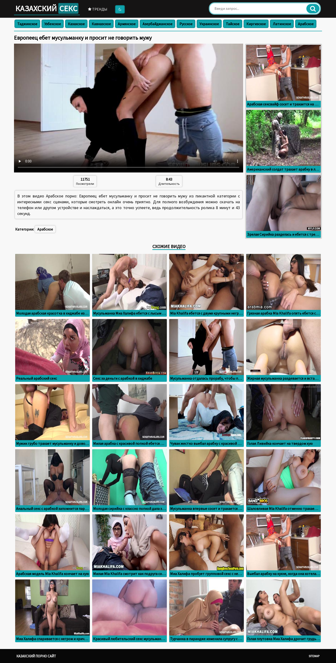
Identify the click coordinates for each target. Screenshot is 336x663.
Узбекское (52, 23)
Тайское (232, 23)
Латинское (282, 23)
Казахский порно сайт (36, 656)
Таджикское (27, 23)
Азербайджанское (157, 23)
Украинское (209, 23)
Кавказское (101, 23)
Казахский (46, 8)
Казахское (76, 23)
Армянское (127, 23)
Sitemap (314, 656)
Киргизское (256, 23)
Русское (185, 23)
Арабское (306, 23)
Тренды (97, 9)
